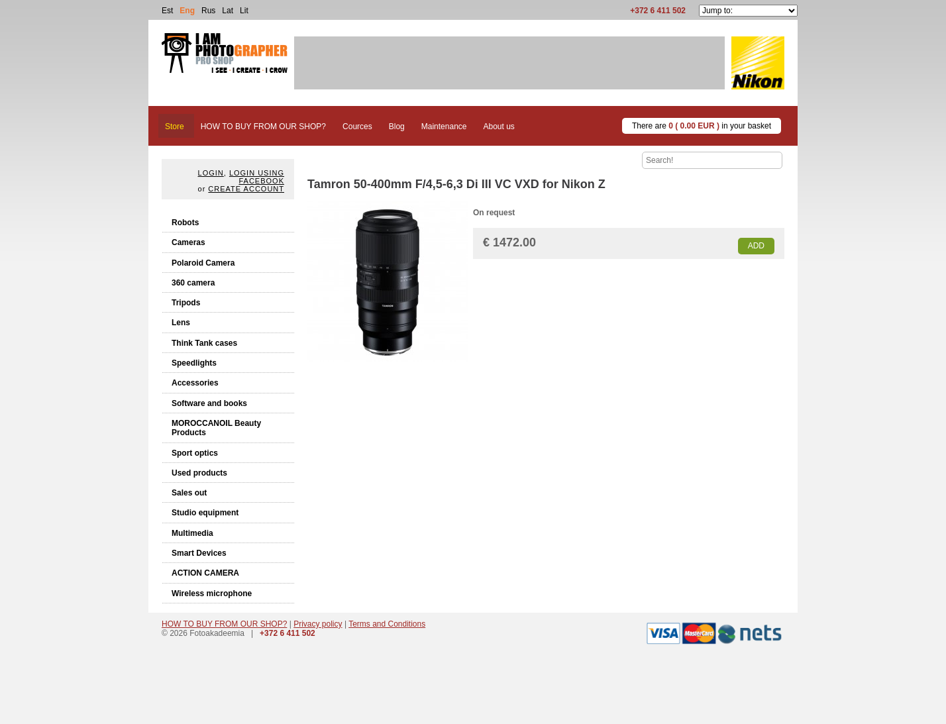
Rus (208, 10)
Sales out (189, 492)
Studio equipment (205, 512)
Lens (181, 322)
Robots (185, 222)
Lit (244, 10)
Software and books (209, 403)
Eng (187, 10)
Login (211, 173)
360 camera (193, 282)
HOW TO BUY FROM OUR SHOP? (224, 624)
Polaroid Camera (203, 263)
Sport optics (195, 453)
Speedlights (194, 363)
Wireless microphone (212, 593)
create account (246, 189)
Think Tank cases (204, 343)
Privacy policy (317, 624)
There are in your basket (701, 125)
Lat (227, 10)
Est (167, 10)
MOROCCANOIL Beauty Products (216, 428)
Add (756, 245)
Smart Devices (199, 553)
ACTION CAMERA (205, 573)
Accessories (195, 383)
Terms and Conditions (386, 624)
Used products (199, 473)
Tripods (186, 302)
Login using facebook (256, 177)
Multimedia (192, 533)
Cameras (188, 242)
